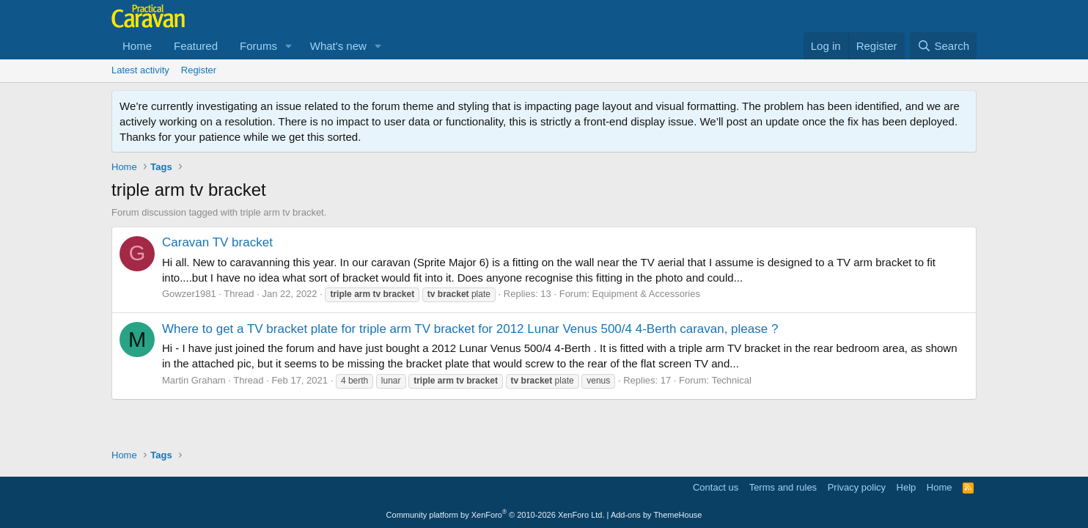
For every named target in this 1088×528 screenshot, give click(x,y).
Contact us (715, 487)
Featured (196, 46)
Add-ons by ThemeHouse (656, 514)
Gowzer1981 (189, 293)
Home (137, 46)
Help (906, 487)
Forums (258, 46)
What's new (338, 46)
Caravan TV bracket (217, 242)
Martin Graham (194, 380)
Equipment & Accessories (645, 293)
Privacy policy (857, 487)
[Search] (943, 45)
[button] (289, 45)
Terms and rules (783, 487)
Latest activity (140, 70)
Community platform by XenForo (495, 514)
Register (198, 70)
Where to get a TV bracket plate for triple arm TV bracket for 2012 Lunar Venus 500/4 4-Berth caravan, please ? (470, 329)
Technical (731, 380)
